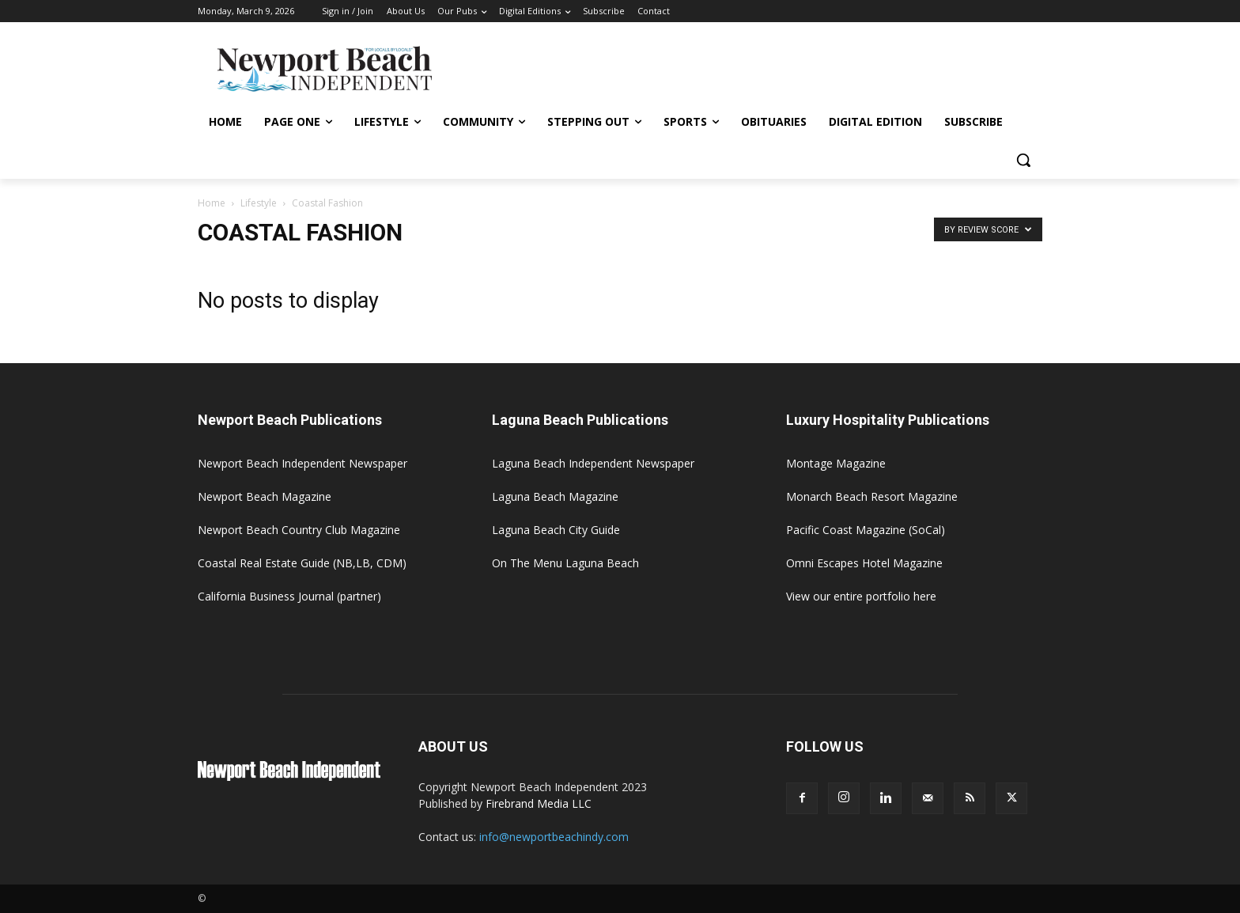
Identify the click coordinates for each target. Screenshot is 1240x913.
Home (211, 203)
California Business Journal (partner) (289, 596)
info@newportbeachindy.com (554, 836)
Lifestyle (258, 203)
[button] (1023, 160)
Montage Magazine (836, 463)
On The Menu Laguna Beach (565, 562)
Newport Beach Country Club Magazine (299, 529)
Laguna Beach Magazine (555, 496)
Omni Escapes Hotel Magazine (864, 562)
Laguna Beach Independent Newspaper (593, 463)
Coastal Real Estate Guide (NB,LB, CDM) (302, 562)
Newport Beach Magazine (264, 496)
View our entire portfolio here (861, 596)
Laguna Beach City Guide (556, 529)
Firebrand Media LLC (539, 803)
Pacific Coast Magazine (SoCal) (865, 529)
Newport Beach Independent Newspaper (302, 463)
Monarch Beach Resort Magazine (872, 496)
